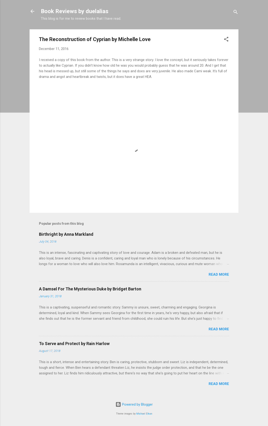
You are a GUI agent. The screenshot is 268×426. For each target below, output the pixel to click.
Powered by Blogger (134, 404)
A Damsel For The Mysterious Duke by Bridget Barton (90, 288)
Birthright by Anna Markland (66, 234)
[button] (226, 40)
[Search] (235, 13)
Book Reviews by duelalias (74, 11)
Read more (219, 274)
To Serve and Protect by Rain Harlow (74, 343)
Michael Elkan (144, 413)
